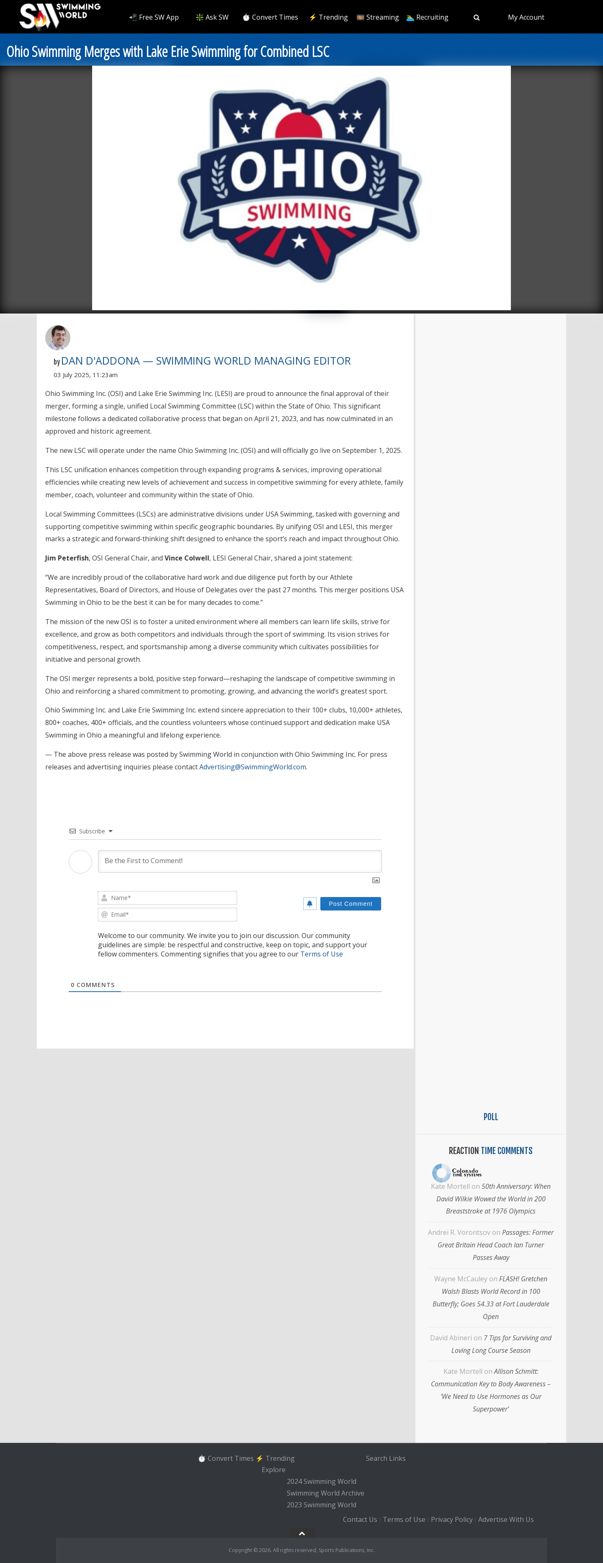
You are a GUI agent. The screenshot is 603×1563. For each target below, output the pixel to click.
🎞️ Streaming (377, 17)
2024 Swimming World (321, 1481)
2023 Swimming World (321, 1504)
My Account (526, 17)
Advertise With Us (506, 1519)
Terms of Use (321, 954)
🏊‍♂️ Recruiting (427, 17)
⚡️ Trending (328, 17)
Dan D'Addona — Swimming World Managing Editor (206, 360)
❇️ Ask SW (212, 17)
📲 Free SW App (154, 17)
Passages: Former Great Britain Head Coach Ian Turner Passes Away (496, 1245)
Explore (274, 1470)
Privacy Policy (452, 1519)
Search (376, 1458)
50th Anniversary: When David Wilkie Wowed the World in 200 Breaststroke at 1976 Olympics (493, 1199)
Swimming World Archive (325, 1493)
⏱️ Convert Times (270, 17)
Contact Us (360, 1519)
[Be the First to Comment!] (240, 861)
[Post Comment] (350, 903)
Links (397, 1458)
